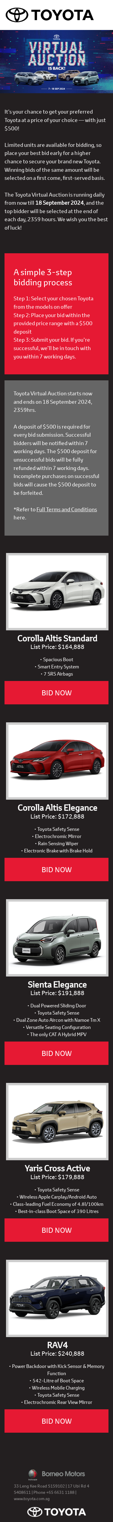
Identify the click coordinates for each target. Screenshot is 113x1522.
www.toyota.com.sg (32, 1498)
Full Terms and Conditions (66, 509)
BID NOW (57, 692)
